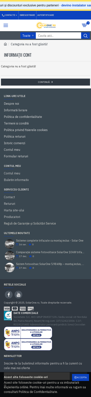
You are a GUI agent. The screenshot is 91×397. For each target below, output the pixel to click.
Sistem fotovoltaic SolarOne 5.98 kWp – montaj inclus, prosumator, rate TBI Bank (50, 264)
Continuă (44, 82)
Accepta (82, 377)
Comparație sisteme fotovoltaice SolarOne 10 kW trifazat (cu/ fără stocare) (50, 252)
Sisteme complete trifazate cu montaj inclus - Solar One (49, 240)
